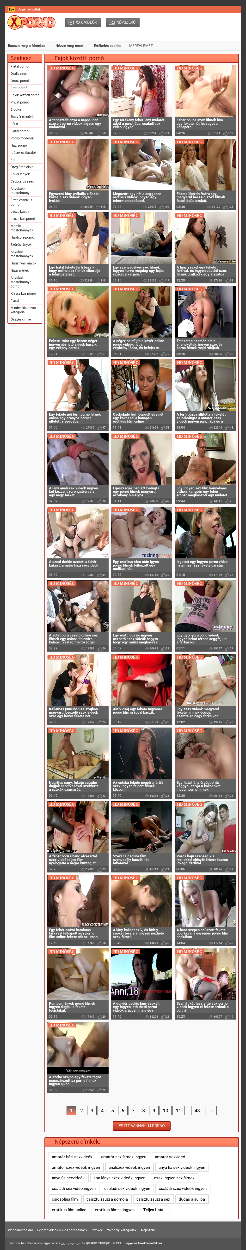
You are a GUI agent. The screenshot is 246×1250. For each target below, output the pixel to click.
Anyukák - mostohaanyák (22, 254)
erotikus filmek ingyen (115, 1209)
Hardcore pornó (22, 237)
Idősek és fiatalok (24, 153)
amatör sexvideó (170, 1156)
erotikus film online (69, 1209)
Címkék (97, 1230)
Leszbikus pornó (23, 219)
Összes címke (21, 319)
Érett (14, 160)
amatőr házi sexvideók (72, 1156)
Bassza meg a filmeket (26, 46)
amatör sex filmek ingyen (123, 1156)
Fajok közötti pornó (25, 95)
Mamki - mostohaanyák (22, 228)
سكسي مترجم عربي (73, 1243)
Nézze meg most (69, 46)
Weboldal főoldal (20, 1230)
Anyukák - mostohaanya (21, 191)
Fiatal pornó (20, 66)
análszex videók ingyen (129, 1167)
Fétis (14, 124)
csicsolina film (65, 1199)
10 (165, 1110)
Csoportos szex (22, 181)
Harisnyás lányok (23, 263)
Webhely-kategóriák (121, 1230)
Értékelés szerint (107, 46)
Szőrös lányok (21, 245)
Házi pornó (19, 145)
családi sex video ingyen (74, 1188)
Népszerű (148, 1230)
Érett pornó (19, 88)
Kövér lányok (20, 174)
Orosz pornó (20, 81)
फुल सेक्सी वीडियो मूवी (98, 1243)
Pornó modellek (22, 138)
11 (178, 1110)
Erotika (16, 109)
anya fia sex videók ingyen (182, 1167)
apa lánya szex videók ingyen (119, 1177)
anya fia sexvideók (68, 1177)
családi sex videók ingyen (127, 1188)
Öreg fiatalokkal (22, 167)
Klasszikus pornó (23, 293)
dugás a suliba (192, 1199)
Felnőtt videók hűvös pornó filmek (62, 1230)
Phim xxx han (17, 1243)
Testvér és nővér (23, 117)
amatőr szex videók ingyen (76, 1167)
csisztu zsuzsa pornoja (107, 1199)
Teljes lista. (154, 1209)
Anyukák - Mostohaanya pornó (21, 282)
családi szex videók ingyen (183, 1188)
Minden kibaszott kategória (23, 310)
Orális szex (19, 73)
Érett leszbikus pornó (21, 202)
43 (197, 1110)
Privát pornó (20, 102)
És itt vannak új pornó (142, 1126)
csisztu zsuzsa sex (153, 1199)
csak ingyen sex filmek (174, 1177)
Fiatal (15, 301)
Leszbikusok (20, 211)
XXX (119, 1243)
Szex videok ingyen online (43, 1243)
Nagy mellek (20, 270)
